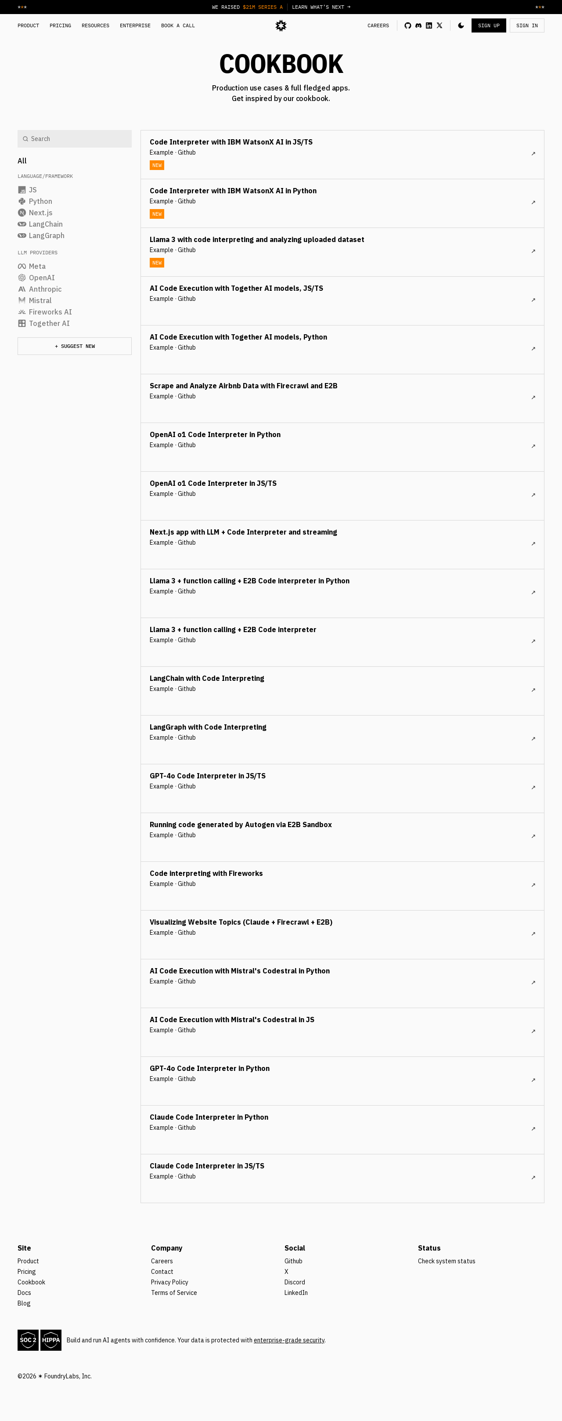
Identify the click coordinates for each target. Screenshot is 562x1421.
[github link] (408, 25)
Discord (295, 1282)
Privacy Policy (169, 1282)
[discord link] (418, 25)
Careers (162, 1261)
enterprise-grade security (289, 1340)
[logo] (281, 25)
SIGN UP (489, 25)
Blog (24, 1303)
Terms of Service (174, 1293)
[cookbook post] (342, 154)
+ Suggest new (75, 346)
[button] (461, 25)
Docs (24, 1293)
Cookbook (31, 1282)
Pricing (27, 1272)
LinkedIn (296, 1293)
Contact (162, 1272)
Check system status (447, 1261)
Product (28, 1261)
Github (294, 1261)
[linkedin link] (429, 25)
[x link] (439, 25)
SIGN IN (527, 25)
